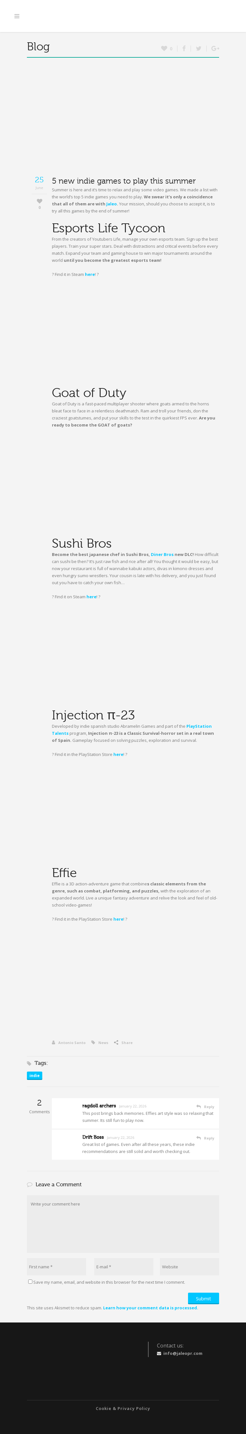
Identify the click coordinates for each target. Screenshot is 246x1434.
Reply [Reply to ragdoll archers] (209, 1106)
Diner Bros (162, 554)
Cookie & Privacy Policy (123, 1408)
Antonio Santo (69, 1042)
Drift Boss (93, 1137)
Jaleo (111, 204)
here (90, 274)
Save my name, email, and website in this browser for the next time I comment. (109, 1282)
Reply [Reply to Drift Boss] (209, 1138)
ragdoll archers (99, 1106)
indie (34, 1075)
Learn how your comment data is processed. (150, 1308)
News (103, 1042)
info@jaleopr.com (182, 1353)
